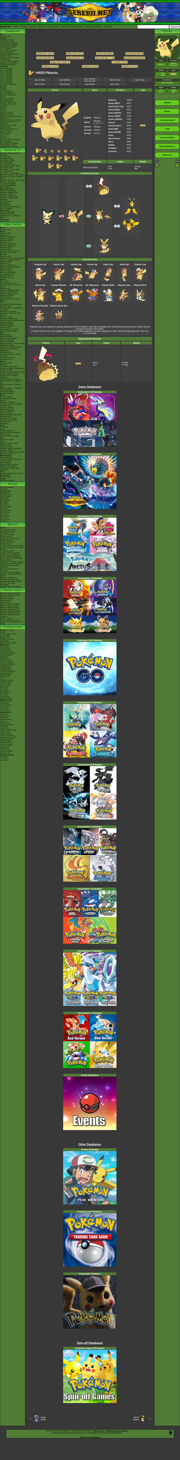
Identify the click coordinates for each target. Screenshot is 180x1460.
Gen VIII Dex (64, 80)
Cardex (2, 97)
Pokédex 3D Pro (6, 352)
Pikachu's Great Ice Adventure (11, 611)
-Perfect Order (5, 650)
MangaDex (4, 489)
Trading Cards (12, 626)
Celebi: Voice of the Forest (9, 538)
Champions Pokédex (93, 26)
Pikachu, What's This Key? (9, 620)
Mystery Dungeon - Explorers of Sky (11, 382)
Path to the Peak (6, 201)
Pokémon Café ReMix (8, 244)
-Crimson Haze (5, 746)
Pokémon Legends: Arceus (9, 260)
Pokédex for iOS (6, 359)
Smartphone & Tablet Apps (9, 468)
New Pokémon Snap (7, 274)
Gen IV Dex (40, 84)
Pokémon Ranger (6, 413)
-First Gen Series (6, 698)
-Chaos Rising (5, 648)
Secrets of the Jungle (7, 583)
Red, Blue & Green (7, 439)
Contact (32, 26)
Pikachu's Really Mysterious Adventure (10, 615)
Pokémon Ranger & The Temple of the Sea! (12, 548)
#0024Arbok (43, 1418)
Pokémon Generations (8, 191)
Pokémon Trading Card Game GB (12, 452)
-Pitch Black (4, 646)
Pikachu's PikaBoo (6, 599)
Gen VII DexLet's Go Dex (89, 80)
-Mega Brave (4, 723)
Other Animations (6, 208)
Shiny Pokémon (5, 187)
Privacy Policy (98, 1431)
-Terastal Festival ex (7, 735)
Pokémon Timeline (6, 113)
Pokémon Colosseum (7, 402)
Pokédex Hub (53, 26)
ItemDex (3, 86)
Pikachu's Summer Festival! (10, 604)
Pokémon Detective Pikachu (10, 586)
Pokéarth (108, 26)
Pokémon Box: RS (6, 409)
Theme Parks (5, 134)
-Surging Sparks (6, 666)
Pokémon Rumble (6, 370)
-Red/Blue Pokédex (7, 40)
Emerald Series (5, 507)
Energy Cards (5, 637)
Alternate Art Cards (7, 639)
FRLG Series (4, 505)
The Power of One (6, 533)
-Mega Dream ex (6, 719)
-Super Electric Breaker (8, 737)
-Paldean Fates (5, 675)
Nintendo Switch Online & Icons (11, 473)
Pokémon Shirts (6, 132)
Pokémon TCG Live (7, 278)
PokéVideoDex (5, 205)
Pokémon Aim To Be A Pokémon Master (11, 177)
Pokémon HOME (6, 261)
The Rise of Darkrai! (7, 551)
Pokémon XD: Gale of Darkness (11, 404)
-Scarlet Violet (5, 684)
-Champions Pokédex (7, 65)
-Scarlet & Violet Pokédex (9, 61)
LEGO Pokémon (6, 131)
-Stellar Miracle (5, 741)
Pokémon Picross (6, 322)
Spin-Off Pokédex (6, 91)
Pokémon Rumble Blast (8, 349)
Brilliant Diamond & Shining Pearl (12, 258)
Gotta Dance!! (5, 602)
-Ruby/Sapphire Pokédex (9, 43)
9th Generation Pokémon (9, 143)
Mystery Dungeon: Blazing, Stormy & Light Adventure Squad (12, 373)
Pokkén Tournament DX (8, 294)
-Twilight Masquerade (7, 671)
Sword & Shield (5, 256)
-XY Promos (4, 709)
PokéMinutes (4, 203)
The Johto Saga (6, 162)
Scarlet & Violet (5, 233)
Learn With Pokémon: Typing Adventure (10, 355)
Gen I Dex (114, 84)
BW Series (4, 514)
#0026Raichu (136, 1418)
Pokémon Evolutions (7, 194)
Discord (41, 26)
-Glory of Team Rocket (8, 730)
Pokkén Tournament (7, 326)
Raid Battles (4, 641)
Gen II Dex (90, 84)
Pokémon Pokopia (6, 238)
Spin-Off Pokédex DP (7, 93)
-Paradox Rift (5, 677)
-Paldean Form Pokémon (9, 147)
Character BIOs (5, 491)
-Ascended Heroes (7, 652)
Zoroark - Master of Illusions (10, 556)
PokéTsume (4, 221)
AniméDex (4, 155)
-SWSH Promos (6, 705)
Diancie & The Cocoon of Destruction (9, 569)
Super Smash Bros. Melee (9, 436)
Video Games (13, 224)
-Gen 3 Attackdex (6, 72)
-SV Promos (4, 703)
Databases (13, 31)
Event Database (6, 141)
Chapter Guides (5, 494)
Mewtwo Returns (6, 537)
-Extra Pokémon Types (8, 634)
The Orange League (7, 160)
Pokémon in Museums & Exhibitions (9, 122)
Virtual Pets (4, 470)
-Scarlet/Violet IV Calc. (8, 102)
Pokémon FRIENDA (7, 480)
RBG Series (4, 498)
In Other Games (6, 461)
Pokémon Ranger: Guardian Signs (12, 368)
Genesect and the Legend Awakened (9, 566)
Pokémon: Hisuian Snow (9, 196)
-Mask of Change (6, 744)
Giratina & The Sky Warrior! (10, 553)
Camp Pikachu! (5, 600)
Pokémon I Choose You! (8, 578)
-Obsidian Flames (6, 680)
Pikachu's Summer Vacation (10, 593)
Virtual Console (5, 463)
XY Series (3, 517)
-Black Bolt (4, 657)
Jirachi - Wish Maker (7, 542)
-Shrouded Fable (6, 669)
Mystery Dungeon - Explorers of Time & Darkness (11, 389)
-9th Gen (3, 107)
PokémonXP (4, 118)
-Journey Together (6, 662)
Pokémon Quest (6, 297)
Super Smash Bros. (7, 454)
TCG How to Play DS (7, 358)
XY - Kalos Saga (6, 171)
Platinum (3, 365)
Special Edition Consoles (9, 464)
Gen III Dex (65, 84)
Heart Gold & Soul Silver (9, 366)
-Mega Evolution (6, 655)
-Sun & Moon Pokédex (8, 50)
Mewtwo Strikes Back (7, 531)
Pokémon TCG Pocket (8, 253)
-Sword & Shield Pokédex (9, 54)
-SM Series (4, 687)
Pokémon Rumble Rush (8, 292)
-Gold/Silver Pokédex (7, 42)
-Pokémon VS (5, 753)
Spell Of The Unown (7, 535)
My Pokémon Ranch (7, 391)
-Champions (4, 106)
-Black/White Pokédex (8, 47)
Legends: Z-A (5, 235)
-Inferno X (3, 721)
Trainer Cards (5, 636)
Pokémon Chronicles (7, 182)
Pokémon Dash (5, 406)
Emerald (3, 400)
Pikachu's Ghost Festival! (9, 606)
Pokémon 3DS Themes (8, 466)
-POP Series (4, 710)
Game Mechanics (6, 100)
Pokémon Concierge (7, 212)
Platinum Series (5, 510)
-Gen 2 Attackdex (6, 70)
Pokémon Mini (5, 434)
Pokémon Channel (6, 407)
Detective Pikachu (6, 295)
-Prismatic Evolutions (7, 664)
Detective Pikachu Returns (9, 251)
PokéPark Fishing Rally (8, 420)
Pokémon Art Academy (8, 311)
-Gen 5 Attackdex (6, 75)
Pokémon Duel (5, 327)
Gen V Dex (140, 80)
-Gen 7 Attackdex (6, 79)
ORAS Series (5, 519)
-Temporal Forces (6, 673)
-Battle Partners (5, 733)
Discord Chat (4, 138)
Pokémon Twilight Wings (9, 192)
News (2, 34)
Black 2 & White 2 (6, 336)
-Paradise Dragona (7, 739)
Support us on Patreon (90, 1437)
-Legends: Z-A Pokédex (8, 63)
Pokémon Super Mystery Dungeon (12, 320)
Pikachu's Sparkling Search (10, 613)
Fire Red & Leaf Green (8, 399)
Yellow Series (5, 500)
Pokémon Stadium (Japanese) (11, 448)
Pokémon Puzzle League (9, 443)
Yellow (2, 441)
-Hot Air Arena (5, 732)
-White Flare (4, 659)
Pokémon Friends (6, 240)
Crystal (2, 429)
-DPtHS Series (5, 693)
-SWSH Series (5, 685)
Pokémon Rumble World (8, 318)
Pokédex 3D (4, 350)
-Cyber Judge (5, 749)
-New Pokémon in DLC (8, 145)
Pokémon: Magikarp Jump (9, 290)
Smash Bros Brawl (6, 393)
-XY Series (4, 689)
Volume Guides (5, 496)
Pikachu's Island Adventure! (10, 607)
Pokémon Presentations (8, 129)
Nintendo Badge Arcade (8, 331)
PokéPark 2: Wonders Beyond (11, 347)
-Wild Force (4, 748)
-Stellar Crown (5, 668)
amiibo (2, 471)
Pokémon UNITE (6, 247)
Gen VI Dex (115, 80)
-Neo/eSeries (5, 696)
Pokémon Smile (5, 270)
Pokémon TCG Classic (8, 643)
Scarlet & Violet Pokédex (71, 26)
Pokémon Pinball (6, 447)
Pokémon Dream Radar (8, 338)
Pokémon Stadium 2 (7, 431)
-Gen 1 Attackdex (6, 68)
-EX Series (4, 694)
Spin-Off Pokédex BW (8, 95)
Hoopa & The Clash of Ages (10, 572)
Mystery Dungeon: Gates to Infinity (12, 343)
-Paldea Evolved (6, 682)
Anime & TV (13, 149)
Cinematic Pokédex (7, 98)
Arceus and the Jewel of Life (10, 554)
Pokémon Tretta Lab (7, 340)
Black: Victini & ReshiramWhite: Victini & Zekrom (11, 559)
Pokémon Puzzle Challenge (10, 432)
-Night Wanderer (6, 742)
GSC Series (4, 501)
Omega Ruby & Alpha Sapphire (11, 304)
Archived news (5, 36)
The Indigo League (7, 159)
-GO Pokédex (5, 59)
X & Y (2, 302)
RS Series (3, 503)
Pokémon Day (5, 127)
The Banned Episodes (8, 185)
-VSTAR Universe (6, 751)
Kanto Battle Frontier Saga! (10, 166)
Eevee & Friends (6, 618)
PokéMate (3, 423)
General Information (7, 487)
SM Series (4, 521)
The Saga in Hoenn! (7, 164)
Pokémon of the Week (8, 104)
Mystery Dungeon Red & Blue (10, 415)
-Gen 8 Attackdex (6, 81)
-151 (1, 678)
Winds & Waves (5, 229)
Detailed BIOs (5, 492)
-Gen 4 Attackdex (6, 74)
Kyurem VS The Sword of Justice (12, 562)
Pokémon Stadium (6, 450)
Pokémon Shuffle (6, 317)
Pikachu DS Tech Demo (8, 418)
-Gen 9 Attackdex (6, 82)
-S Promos (4, 758)
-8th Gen (3, 109)
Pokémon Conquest (7, 345)
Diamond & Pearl (6, 363)
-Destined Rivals (6, 660)
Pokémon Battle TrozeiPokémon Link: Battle (11, 309)
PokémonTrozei (5, 416)
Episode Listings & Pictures (10, 153)
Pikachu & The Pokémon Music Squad (11, 622)
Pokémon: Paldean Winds (9, 198)
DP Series (3, 509)
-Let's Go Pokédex (6, 52)
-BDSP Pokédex (6, 56)
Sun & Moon (4, 281)
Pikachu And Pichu (7, 597)
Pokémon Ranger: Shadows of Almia (11, 385)
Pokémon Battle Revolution (10, 379)
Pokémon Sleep (6, 249)
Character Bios (5, 157)
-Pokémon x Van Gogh (8, 125)
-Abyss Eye (4, 714)
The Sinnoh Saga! (6, 168)
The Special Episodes (8, 184)
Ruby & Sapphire (6, 397)
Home (15, 26)
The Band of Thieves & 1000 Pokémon (10, 314)
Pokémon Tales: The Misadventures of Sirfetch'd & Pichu (10, 215)
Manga (12, 483)
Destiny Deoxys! (6, 544)
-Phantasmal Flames (7, 653)
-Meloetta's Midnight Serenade (11, 563)
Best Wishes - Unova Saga (9, 169)
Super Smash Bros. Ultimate (10, 299)
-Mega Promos (5, 701)
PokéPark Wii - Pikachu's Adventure (9, 376)
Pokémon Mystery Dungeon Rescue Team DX (10, 268)
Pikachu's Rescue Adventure (10, 595)
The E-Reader (5, 422)
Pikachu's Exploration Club (9, 609)
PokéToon (3, 200)
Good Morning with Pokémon (10, 207)
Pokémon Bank (5, 306)
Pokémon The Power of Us (9, 579)
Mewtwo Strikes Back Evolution (11, 581)
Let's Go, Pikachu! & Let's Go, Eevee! (11, 285)
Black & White (5, 334)
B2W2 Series (5, 516)
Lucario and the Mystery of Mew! (11, 546)
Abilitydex (3, 90)
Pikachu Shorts (12, 589)
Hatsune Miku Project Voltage (10, 120)
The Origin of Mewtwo (8, 530)
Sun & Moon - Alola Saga (9, 173)
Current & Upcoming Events (10, 139)
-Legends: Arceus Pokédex (9, 58)
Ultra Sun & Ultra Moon (8, 283)
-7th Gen (3, 111)
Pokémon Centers (6, 114)
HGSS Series (5, 512)
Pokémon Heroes (6, 540)
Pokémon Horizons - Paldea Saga (12, 180)
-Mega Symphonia (6, 725)
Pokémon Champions (7, 237)
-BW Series (4, 691)
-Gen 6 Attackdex (6, 77)
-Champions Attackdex (8, 84)
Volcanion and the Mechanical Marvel (11, 575)
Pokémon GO (5, 242)
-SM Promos (4, 707)
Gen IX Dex (40, 80)
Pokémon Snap (5, 445)
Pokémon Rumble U (7, 342)
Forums (24, 26)
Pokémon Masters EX (8, 245)
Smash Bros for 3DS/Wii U (9, 329)
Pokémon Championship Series (11, 116)
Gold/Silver (4, 427)
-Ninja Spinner (5, 716)
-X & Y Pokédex (5, 49)
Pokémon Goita (5, 477)
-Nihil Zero (4, 717)
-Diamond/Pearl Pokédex (9, 45)
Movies (12, 524)
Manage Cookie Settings (117, 1431)
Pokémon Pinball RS (7, 411)
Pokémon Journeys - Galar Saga (11, 175)
